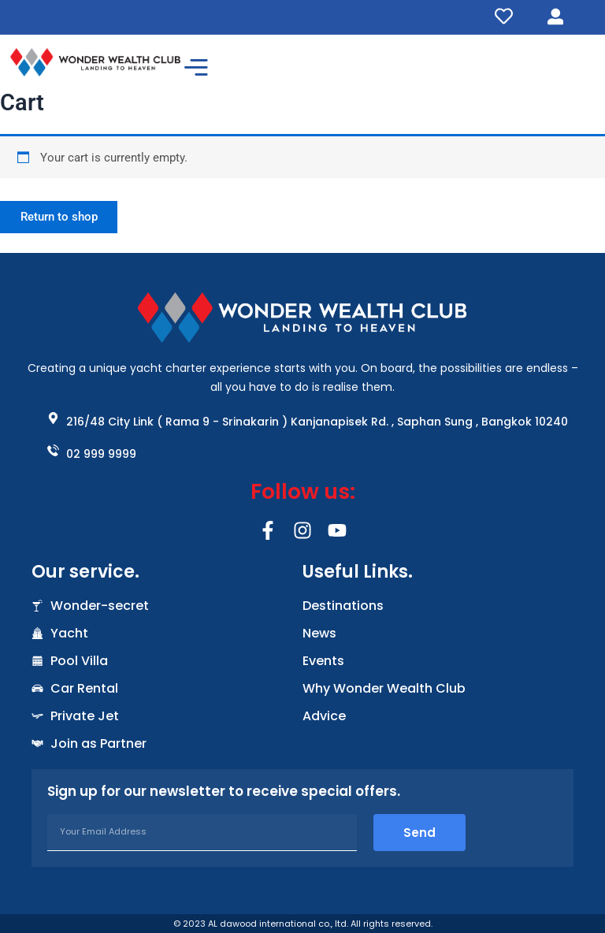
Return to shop (60, 217)
